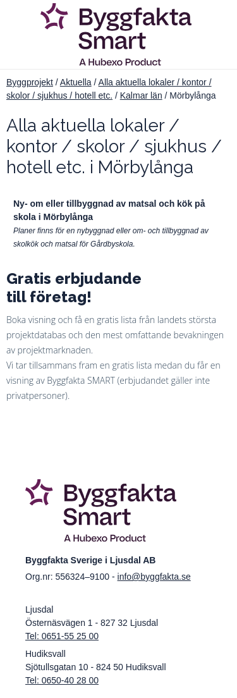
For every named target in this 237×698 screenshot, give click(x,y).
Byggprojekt (29, 82)
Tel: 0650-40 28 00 (62, 680)
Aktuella (76, 82)
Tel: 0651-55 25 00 (62, 636)
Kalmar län (141, 95)
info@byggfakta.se (154, 577)
